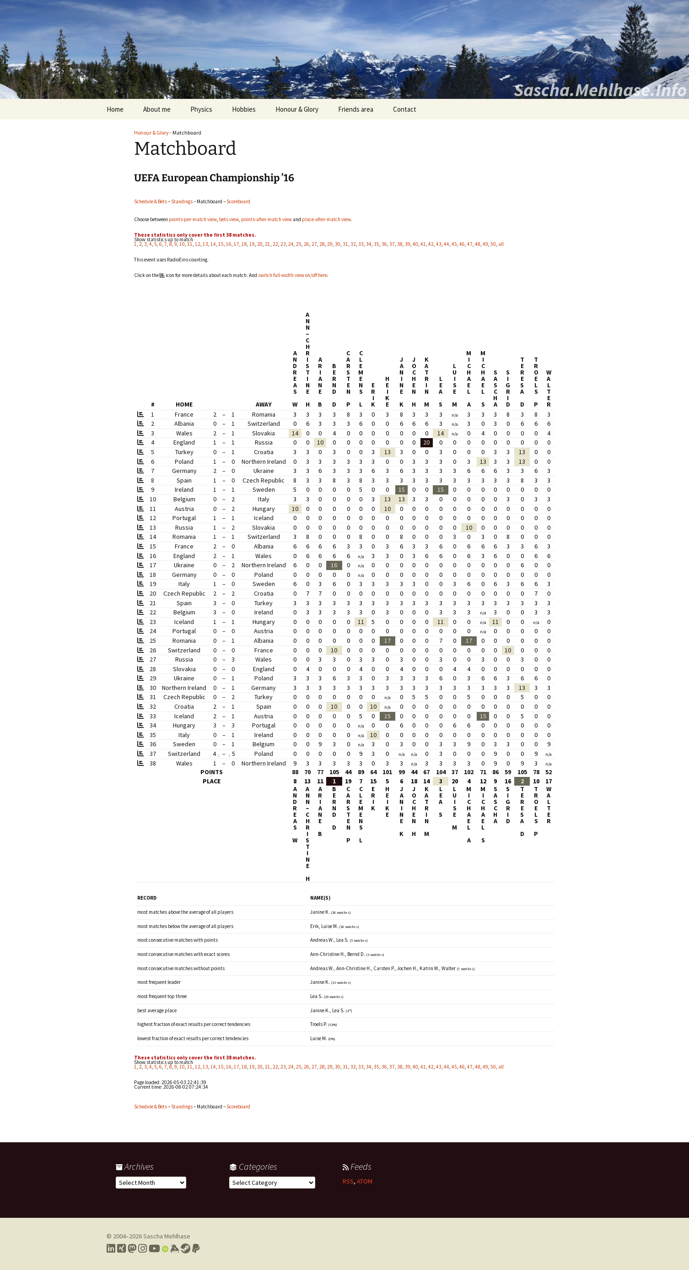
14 (213, 244)
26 (306, 244)
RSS (348, 1181)
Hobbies (244, 109)
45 (454, 244)
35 (376, 244)
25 (298, 244)
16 (228, 244)
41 (423, 244)
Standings (182, 201)
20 (260, 244)
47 (470, 244)
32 (353, 244)
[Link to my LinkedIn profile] (111, 1248)
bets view (229, 219)
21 (267, 244)
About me (157, 109)
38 (400, 244)
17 (236, 244)
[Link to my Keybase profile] (174, 1248)
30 (337, 244)
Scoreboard (238, 201)
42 (431, 244)
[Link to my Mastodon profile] (132, 1248)
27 (314, 244)
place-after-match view (326, 219)
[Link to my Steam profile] (185, 1248)
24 (291, 244)
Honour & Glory (296, 109)
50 (493, 244)
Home (115, 109)
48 (477, 244)
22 (275, 244)
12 (197, 244)
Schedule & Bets (150, 201)
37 (392, 244)
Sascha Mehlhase (166, 1236)
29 (330, 244)
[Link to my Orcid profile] (165, 1248)
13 (205, 244)
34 (368, 244)
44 (446, 244)
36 (384, 244)
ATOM (364, 1181)
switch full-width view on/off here (292, 275)
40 (415, 244)
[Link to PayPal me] (196, 1248)
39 (407, 244)
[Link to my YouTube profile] (154, 1248)
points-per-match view (193, 219)
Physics (201, 109)
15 (221, 244)
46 (462, 244)
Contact (404, 109)
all (501, 244)
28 (322, 244)
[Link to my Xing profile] (121, 1248)
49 (485, 244)
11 (190, 244)
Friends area (355, 109)
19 (252, 244)
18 (244, 244)
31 (345, 244)
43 (438, 244)
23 (283, 244)
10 (182, 244)
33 (361, 244)
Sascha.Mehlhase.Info (600, 89)
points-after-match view (266, 219)
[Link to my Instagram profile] (142, 1248)
